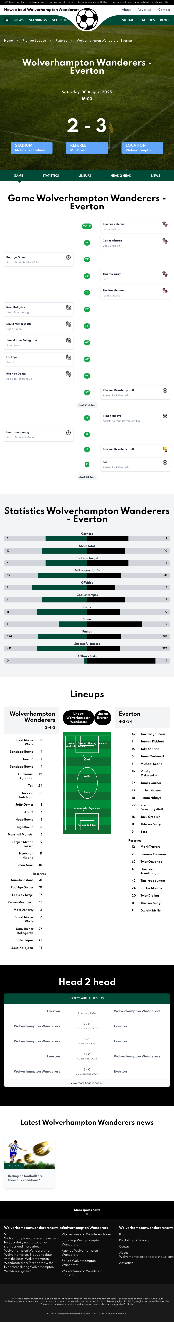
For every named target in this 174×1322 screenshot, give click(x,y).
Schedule (60, 20)
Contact (164, 9)
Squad (127, 20)
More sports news (87, 1212)
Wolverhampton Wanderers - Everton (104, 40)
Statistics (146, 20)
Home (8, 40)
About (126, 9)
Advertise (144, 9)
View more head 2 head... (87, 1083)
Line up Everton (103, 715)
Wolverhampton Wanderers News (86, 1234)
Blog (164, 20)
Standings (38, 20)
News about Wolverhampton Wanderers (41, 10)
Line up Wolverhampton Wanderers (78, 717)
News (19, 20)
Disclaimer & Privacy (134, 1240)
